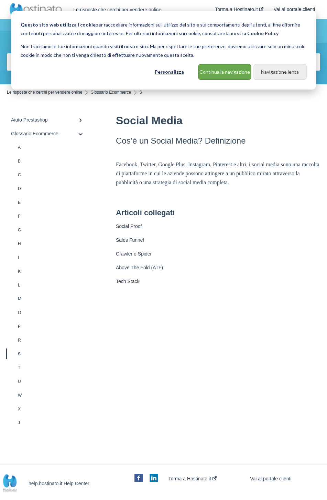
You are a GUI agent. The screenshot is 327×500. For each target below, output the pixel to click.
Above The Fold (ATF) (139, 267)
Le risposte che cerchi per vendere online (117, 9)
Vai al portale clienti (270, 478)
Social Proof (129, 226)
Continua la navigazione (224, 72)
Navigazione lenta (280, 72)
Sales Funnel (130, 240)
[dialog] (163, 50)
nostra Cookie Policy (255, 33)
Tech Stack (127, 281)
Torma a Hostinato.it (192, 478)
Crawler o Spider (134, 254)
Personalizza (169, 72)
